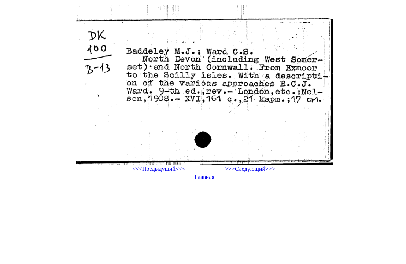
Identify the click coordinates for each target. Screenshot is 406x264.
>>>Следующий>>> (250, 169)
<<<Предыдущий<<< (158, 169)
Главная (204, 177)
